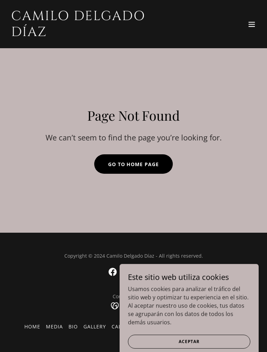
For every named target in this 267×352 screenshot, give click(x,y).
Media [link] (54, 326)
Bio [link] (73, 326)
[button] (252, 24)
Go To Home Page (133, 164)
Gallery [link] (94, 326)
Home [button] (32, 326)
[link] (96, 34)
